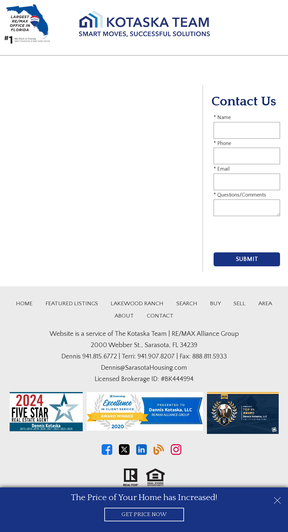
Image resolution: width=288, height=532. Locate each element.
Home (24, 303)
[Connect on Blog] (158, 453)
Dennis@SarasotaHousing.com (144, 367)
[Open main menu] (276, 25)
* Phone (222, 143)
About (124, 316)
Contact (160, 316)
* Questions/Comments (240, 195)
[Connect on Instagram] (176, 453)
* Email (222, 169)
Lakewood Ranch (137, 303)
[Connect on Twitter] (124, 453)
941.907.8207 (156, 356)
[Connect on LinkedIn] (141, 453)
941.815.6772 (99, 356)
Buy (215, 303)
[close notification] (277, 498)
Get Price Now (144, 514)
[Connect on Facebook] (107, 453)
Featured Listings (72, 303)
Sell (239, 303)
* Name (222, 117)
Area (265, 303)
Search (186, 303)
